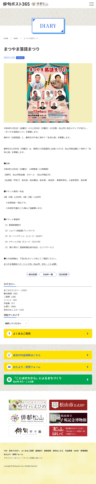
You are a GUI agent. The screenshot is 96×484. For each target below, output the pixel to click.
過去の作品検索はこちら (30, 357)
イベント (11, 300)
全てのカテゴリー (16, 291)
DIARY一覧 (48, 275)
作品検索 (68, 456)
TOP (5, 456)
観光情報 (11, 294)
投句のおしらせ (14, 310)
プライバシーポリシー (12, 463)
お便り (10, 307)
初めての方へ (14, 456)
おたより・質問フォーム (29, 370)
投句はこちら (58, 456)
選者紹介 (38, 456)
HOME (6, 39)
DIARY (16, 39)
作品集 (10, 304)
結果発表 (47, 456)
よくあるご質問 (24, 334)
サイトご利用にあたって (32, 463)
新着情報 (84, 456)
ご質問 (10, 297)
